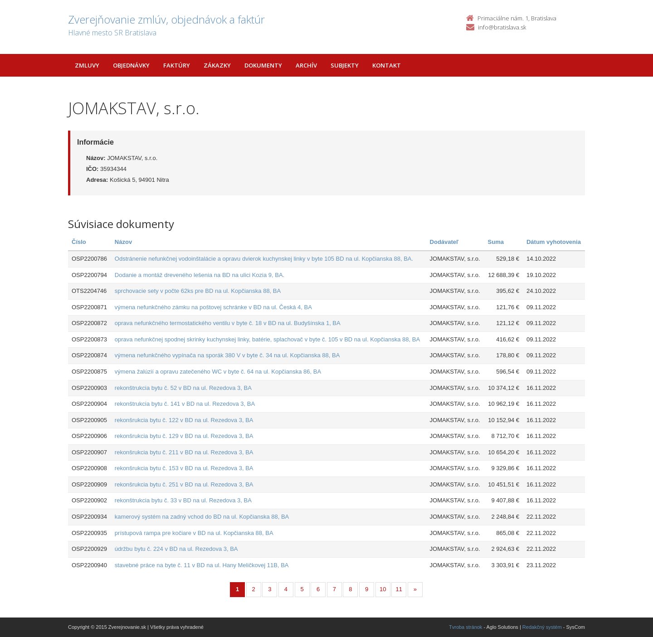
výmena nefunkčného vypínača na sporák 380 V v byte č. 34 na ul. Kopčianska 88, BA (227, 355)
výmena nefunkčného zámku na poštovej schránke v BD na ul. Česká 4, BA (213, 307)
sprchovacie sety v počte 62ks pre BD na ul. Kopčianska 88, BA (198, 290)
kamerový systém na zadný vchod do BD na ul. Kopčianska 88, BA (202, 516)
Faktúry (176, 65)
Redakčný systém (542, 627)
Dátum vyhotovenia (553, 241)
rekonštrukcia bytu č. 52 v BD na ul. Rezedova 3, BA (183, 387)
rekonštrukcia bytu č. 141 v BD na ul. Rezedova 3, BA (185, 403)
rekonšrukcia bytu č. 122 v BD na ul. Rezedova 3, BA (184, 420)
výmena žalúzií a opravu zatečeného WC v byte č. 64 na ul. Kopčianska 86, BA (218, 371)
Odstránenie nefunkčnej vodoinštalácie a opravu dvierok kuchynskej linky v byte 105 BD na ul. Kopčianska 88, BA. (264, 258)
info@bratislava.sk (502, 27)
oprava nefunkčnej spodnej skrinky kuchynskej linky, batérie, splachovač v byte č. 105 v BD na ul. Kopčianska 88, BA (267, 339)
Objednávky (131, 65)
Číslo (79, 241)
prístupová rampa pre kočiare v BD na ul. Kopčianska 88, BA (194, 533)
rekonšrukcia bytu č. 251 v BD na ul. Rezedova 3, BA (184, 484)
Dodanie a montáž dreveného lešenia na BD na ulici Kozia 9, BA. (199, 275)
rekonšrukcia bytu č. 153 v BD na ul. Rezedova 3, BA (184, 468)
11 (399, 589)
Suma (496, 241)
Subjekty (345, 65)
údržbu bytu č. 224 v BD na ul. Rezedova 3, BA (176, 548)
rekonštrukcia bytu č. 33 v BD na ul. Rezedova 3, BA (183, 500)
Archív (306, 65)
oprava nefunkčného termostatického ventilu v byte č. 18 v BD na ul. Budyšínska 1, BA (228, 323)
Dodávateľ (444, 241)
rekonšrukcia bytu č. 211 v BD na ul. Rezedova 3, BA (184, 452)
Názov (123, 241)
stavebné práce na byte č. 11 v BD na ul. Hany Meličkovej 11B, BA (202, 565)
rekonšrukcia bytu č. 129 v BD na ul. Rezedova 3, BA (184, 436)
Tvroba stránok (465, 627)
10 (383, 589)
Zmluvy (87, 65)
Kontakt (386, 65)
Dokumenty (263, 65)
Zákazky (217, 65)
